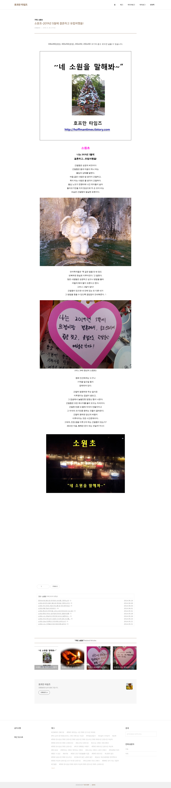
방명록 (152, 5)
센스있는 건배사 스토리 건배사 (96, 750)
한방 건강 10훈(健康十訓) (80, 754)
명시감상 (55, 750)
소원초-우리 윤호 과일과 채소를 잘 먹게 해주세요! (54, 606)
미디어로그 (131, 5)
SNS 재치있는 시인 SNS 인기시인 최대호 (81, 732)
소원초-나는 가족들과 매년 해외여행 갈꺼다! (52, 624)
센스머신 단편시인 (83, 743)
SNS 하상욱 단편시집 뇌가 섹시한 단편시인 (66, 761)
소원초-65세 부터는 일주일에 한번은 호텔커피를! (53, 613)
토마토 (66, 754)
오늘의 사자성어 (104, 736)
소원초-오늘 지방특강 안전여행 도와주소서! (52, 621)
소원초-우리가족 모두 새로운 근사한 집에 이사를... (54, 619)
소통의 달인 (109, 754)
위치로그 (142, 5)
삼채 (114, 736)
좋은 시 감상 (56, 754)
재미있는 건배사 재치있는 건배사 (72, 750)
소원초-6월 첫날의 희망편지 (47, 608)
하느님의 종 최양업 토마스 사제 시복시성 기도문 (68, 736)
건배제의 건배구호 (58, 732)
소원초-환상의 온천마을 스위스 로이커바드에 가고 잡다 (55, 611)
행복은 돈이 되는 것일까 (111, 761)
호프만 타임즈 (20, 4)
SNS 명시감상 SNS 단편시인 (62, 746)
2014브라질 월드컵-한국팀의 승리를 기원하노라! (53, 600)
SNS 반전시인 (97, 754)
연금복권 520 (114, 750)
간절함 (54, 764)
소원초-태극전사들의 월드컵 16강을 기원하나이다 (54, 603)
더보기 (53, 768)
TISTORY (86, 785)
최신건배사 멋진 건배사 (92, 761)
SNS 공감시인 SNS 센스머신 (62, 757)
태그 (121, 5)
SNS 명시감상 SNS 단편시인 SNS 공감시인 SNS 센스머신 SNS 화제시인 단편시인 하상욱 (82, 739)
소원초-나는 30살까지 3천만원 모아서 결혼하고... (53, 616)
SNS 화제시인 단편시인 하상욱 (103, 746)
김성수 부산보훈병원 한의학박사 (106, 757)
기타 (39, 596)
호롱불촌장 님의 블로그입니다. (48, 688)
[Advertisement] (65, 518)
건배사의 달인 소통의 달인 (83, 757)
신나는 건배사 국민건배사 (100, 743)
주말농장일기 (91, 736)
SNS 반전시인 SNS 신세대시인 (62, 743)
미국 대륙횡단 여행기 (82, 746)
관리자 (93, 785)
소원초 (44, 596)
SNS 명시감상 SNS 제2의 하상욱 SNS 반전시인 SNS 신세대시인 (82, 764)
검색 (154, 734)
